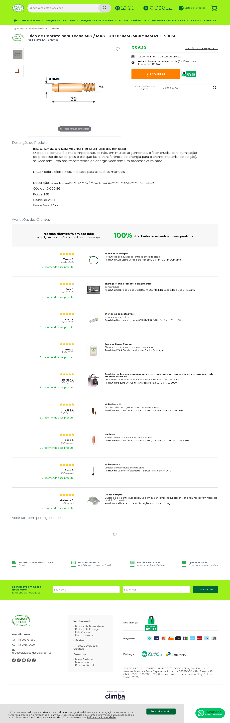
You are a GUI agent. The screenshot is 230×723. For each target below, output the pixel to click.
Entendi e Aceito (160, 711)
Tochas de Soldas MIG (38, 28)
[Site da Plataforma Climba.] (115, 695)
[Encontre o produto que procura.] (95, 7)
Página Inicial (18, 28)
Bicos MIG (56, 28)
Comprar (155, 74)
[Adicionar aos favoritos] (118, 49)
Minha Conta (83, 662)
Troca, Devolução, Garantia (85, 647)
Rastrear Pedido (85, 665)
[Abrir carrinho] (214, 8)
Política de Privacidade (101, 717)
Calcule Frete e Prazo (145, 87)
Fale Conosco (83, 632)
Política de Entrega (87, 629)
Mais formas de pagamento (201, 48)
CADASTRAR (206, 589)
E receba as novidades (26, 592)
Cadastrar (163, 9)
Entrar (149, 9)
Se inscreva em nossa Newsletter (26, 588)
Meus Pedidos (84, 659)
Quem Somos (84, 635)
